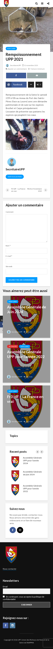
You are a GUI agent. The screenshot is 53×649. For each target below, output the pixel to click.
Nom (8, 246)
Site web (9, 266)
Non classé (11, 48)
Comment (9, 212)
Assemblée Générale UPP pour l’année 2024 (32, 460)
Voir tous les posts (15, 177)
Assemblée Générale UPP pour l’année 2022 (32, 489)
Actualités (13, 346)
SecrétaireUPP (13, 65)
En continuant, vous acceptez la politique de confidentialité (23, 598)
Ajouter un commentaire (17, 69)
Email (5, 586)
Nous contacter (9, 569)
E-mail (9, 256)
